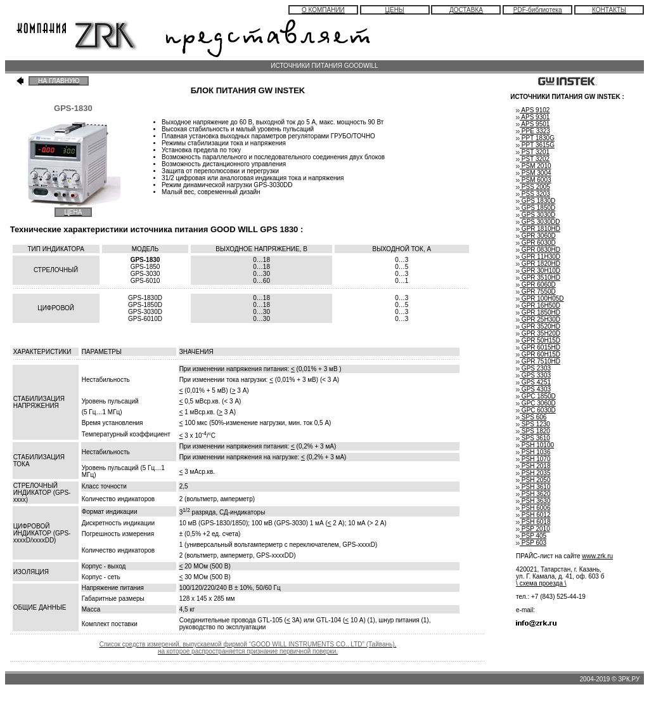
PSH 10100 (535, 445)
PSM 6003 (533, 179)
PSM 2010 (533, 165)
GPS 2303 (533, 368)
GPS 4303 (533, 389)
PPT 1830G (535, 137)
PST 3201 (532, 151)
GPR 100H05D (539, 298)
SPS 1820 (533, 431)
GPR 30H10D (538, 270)
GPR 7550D (536, 291)
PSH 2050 (533, 479)
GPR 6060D (536, 284)
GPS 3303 (533, 375)
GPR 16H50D (538, 305)
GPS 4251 (533, 382)
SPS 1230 (533, 424)
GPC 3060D (536, 403)
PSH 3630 (533, 500)
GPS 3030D (535, 214)
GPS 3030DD (538, 221)
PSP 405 (531, 535)
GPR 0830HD (538, 249)
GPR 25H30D (538, 319)
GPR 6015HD (538, 347)
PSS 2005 (533, 186)
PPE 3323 (533, 131)
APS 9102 (532, 110)
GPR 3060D (536, 235)
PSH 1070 (533, 458)
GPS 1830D (535, 200)
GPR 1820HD (538, 263)
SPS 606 (531, 417)
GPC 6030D (536, 410)
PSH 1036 (533, 452)
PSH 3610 (533, 486)
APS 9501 (532, 124)
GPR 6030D (536, 242)
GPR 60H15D (538, 354)
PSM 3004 (533, 172)
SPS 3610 (533, 438)
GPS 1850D (535, 207)
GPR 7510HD (538, 361)
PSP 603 (531, 542)
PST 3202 (532, 158)
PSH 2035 (533, 472)
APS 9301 (532, 117)
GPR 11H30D (538, 256)
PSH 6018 (533, 521)
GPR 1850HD (538, 312)
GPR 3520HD (538, 326)
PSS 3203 (533, 193)
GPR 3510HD (538, 277)
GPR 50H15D (538, 340)
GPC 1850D (536, 396)
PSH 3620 (533, 493)
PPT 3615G (535, 144)
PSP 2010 (533, 528)
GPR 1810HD (538, 228)
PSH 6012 (533, 514)
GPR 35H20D (538, 333)
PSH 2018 (533, 465)
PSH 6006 (533, 507)
